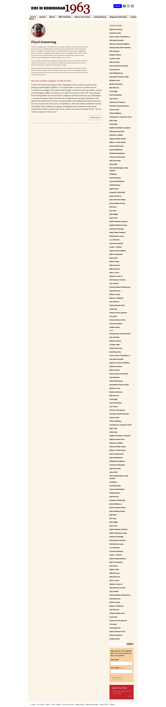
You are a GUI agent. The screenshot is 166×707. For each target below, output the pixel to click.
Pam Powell (113, 283)
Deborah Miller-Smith (117, 139)
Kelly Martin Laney (116, 236)
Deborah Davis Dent (117, 131)
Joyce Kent (113, 218)
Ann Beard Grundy (116, 40)
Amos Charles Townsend (118, 66)
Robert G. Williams (116, 298)
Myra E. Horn (114, 273)
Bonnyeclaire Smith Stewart (120, 48)
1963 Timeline (64, 17)
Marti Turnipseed (116, 254)
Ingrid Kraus (114, 189)
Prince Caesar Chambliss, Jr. (119, 37)
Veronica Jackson (115, 324)
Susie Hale (113, 309)
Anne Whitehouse (116, 73)
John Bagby (113, 214)
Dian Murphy (114, 51)
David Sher (113, 124)
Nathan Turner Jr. (116, 276)
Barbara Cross (114, 80)
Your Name (115, 660)
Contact (112, 704)
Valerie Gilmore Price (117, 320)
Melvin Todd (114, 262)
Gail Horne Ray (115, 161)
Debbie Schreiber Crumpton (120, 128)
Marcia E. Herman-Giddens (119, 44)
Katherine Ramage (116, 229)
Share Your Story (82, 17)
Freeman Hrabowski (117, 157)
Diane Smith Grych (116, 146)
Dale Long (113, 120)
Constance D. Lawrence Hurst (120, 117)
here (64, 57)
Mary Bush (113, 258)
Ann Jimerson (114, 69)
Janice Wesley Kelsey (117, 203)
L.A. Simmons (114, 240)
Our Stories (41, 704)
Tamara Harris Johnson (118, 313)
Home (33, 17)
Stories (42, 17)
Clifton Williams (115, 113)
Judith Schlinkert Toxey (118, 225)
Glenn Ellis (113, 164)
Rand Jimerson (114, 291)
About (52, 17)
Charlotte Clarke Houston (119, 106)
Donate (117, 6)
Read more (95, 117)
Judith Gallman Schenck (118, 221)
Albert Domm (114, 62)
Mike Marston (114, 269)
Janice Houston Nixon (117, 200)
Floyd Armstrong (115, 29)
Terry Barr (113, 316)
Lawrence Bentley (116, 243)
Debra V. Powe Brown (117, 142)
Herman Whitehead (116, 181)
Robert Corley (114, 294)
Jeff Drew (112, 207)
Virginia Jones (114, 327)
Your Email (118, 668)
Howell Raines (114, 185)
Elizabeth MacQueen (117, 153)
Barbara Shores (115, 55)
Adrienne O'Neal (115, 366)
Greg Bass (113, 174)
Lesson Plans (103, 704)
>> (130, 696)
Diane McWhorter (116, 150)
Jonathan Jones (115, 33)
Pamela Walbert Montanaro (120, 287)
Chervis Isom (114, 110)
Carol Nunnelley (115, 95)
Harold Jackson (115, 178)
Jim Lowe (112, 211)
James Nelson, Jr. (115, 196)
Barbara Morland (115, 84)
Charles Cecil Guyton (117, 102)
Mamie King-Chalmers (117, 251)
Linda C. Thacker (115, 247)
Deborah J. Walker (116, 135)
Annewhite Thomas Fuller (119, 77)
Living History (99, 17)
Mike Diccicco (114, 265)
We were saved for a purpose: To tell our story (51, 81)
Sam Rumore (114, 302)
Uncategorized (114, 628)
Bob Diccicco (114, 88)
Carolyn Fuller (114, 59)
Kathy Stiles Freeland (117, 232)
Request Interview (118, 17)
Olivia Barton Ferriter (117, 280)
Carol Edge (113, 91)
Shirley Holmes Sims (117, 305)
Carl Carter (113, 99)
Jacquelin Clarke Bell (117, 192)
